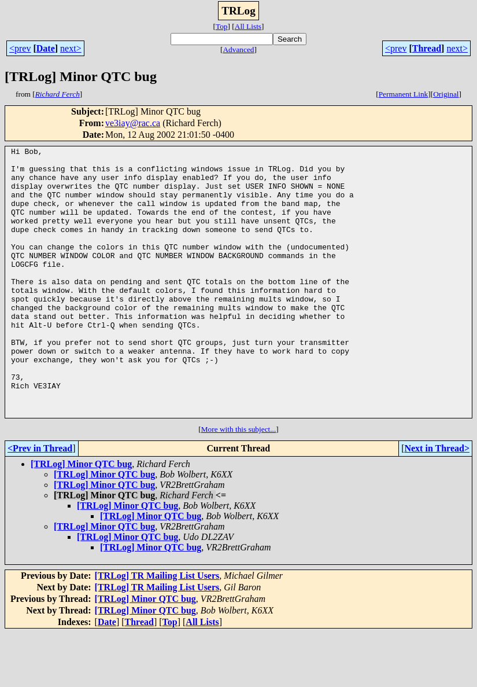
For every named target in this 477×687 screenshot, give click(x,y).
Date (45, 48)
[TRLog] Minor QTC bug (81, 518)
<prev (20, 48)
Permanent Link (403, 94)
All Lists (248, 26)
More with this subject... (238, 483)
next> (71, 48)
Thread (426, 48)
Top (222, 26)
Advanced (238, 49)
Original (445, 94)
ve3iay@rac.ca (132, 123)
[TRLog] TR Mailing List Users (157, 629)
